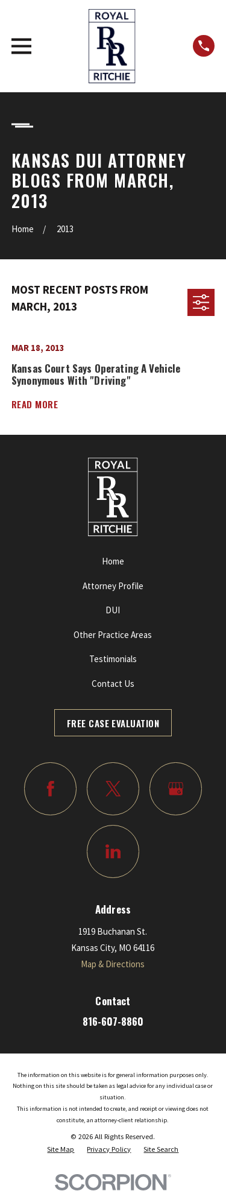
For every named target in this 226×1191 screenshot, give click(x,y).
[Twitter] (113, 788)
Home (113, 561)
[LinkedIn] (113, 851)
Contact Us (113, 683)
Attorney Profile (113, 586)
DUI (112, 610)
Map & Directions (113, 964)
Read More (34, 404)
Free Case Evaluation (113, 723)
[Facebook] (50, 788)
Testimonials (113, 659)
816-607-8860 (113, 1021)
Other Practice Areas (113, 634)
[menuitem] (60, 1149)
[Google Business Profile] (175, 788)
